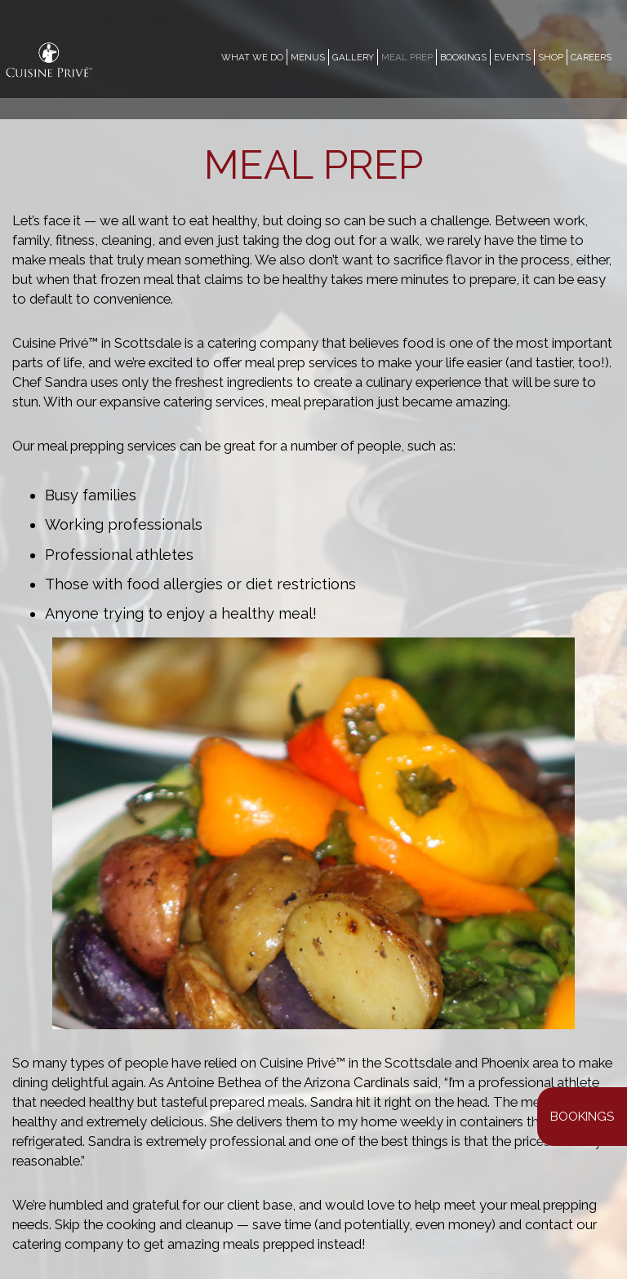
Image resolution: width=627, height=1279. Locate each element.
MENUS (308, 57)
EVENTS (512, 57)
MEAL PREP (407, 57)
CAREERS (591, 57)
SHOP (550, 57)
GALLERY (353, 57)
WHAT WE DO (252, 57)
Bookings (582, 1116)
